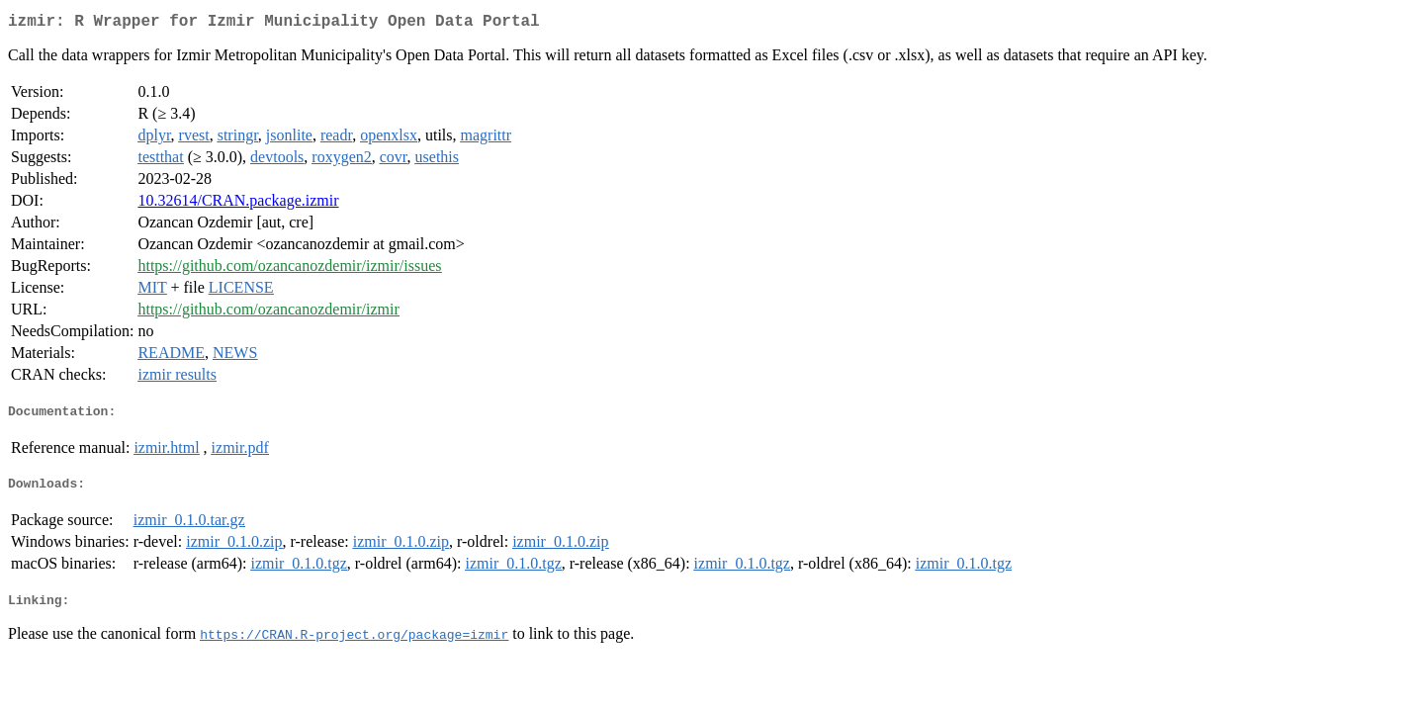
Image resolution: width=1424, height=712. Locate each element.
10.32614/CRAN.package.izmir (237, 204)
